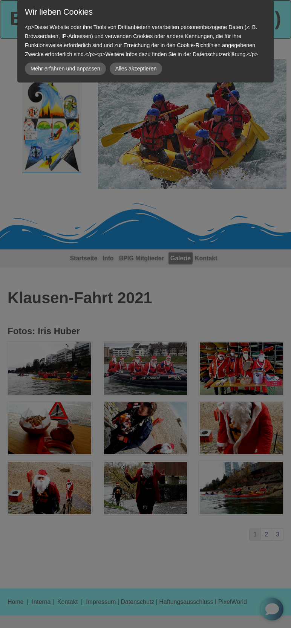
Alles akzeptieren (136, 69)
